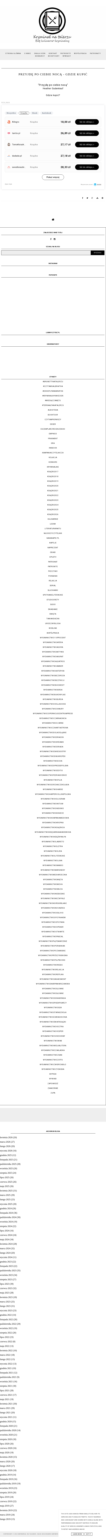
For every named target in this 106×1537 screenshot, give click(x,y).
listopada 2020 (6, 1426)
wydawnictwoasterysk (53, 671)
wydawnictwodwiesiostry (53, 751)
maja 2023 (4, 1293)
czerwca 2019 (6, 1501)
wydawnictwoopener (53, 927)
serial (53, 586)
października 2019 (8, 1483)
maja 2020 (4, 1452)
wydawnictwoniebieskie (53, 894)
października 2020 (8, 1430)
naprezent (53, 548)
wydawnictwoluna (53, 861)
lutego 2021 (5, 1412)
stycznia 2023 (6, 1310)
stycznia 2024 (6, 1257)
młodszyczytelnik (53, 533)
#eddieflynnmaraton (53, 391)
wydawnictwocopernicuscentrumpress (53, 714)
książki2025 (52, 510)
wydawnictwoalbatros (53, 661)
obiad (53, 552)
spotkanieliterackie (53, 595)
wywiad (53, 1079)
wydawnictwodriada (52, 747)
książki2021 (52, 491)
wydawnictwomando (53, 865)
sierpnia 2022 (6, 1333)
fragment (53, 439)
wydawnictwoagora (53, 647)
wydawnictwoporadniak (53, 946)
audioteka (53, 410)
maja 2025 (4, 1186)
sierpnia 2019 (6, 1492)
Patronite (66, 53)
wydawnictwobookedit (53, 685)
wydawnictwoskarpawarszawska (53, 984)
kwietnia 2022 (6, 1350)
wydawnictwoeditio (53, 770)
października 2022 (8, 1324)
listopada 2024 (6, 1213)
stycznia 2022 (6, 1364)
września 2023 (6, 1275)
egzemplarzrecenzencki (53, 429)
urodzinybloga (53, 623)
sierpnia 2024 (6, 1226)
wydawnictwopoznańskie (53, 951)
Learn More (77, 1534)
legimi (53, 524)
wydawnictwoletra (53, 846)
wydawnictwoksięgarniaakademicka (53, 832)
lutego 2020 (5, 1466)
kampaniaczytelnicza (53, 453)
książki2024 (52, 505)
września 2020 (6, 1435)
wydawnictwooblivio (53, 913)
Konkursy (40, 56)
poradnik (52, 576)
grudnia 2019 (6, 1475)
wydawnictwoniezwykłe (53, 898)
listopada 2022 (6, 1319)
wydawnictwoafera (53, 642)
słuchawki (53, 590)
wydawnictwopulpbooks (53, 960)
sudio (53, 604)
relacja (53, 581)
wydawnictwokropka (53, 823)
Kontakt (53, 53)
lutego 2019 (5, 1519)
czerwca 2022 (6, 1341)
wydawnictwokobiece (53, 813)
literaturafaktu (53, 529)
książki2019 (52, 481)
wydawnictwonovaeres (53, 908)
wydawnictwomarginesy (53, 870)
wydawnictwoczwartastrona (53, 728)
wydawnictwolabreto (53, 842)
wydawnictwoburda (53, 699)
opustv (53, 557)
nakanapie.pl (53, 538)
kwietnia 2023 (6, 1297)
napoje (53, 543)
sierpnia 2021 (6, 1386)
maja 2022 (4, 1346)
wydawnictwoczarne (53, 723)
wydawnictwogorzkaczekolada (53, 785)
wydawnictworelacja (53, 970)
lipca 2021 (4, 1390)
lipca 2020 (4, 1444)
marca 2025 (5, 1195)
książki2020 (52, 486)
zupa (53, 1093)
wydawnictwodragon (53, 737)
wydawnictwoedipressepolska (53, 766)
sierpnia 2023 (6, 1279)
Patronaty (95, 53)
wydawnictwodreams (53, 742)
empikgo (53, 434)
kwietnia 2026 (6, 1137)
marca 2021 (5, 1408)
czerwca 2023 (6, 1288)
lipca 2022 (4, 1337)
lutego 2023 (5, 1306)
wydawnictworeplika (53, 974)
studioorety (53, 600)
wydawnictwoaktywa (53, 652)
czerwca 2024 (6, 1235)
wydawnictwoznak (52, 1055)
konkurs (53, 462)
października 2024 (8, 1217)
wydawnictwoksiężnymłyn (53, 837)
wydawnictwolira (53, 851)
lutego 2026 (5, 1146)
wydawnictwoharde (53, 789)
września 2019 (6, 1488)
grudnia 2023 (6, 1261)
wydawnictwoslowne (53, 989)
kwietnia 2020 (6, 1457)
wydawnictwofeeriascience (53, 775)
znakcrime (53, 1088)
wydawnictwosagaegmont (53, 979)
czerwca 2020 (6, 1448)
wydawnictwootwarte (52, 932)
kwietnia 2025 (6, 1190)
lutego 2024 (5, 1253)
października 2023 (8, 1270)
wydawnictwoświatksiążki (53, 1022)
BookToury (53, 56)
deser (53, 424)
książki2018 (52, 476)
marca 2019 (5, 1515)
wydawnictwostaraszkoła (52, 1012)
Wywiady (67, 56)
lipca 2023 (4, 1284)
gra (53, 443)
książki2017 (52, 472)
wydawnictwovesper (52, 1031)
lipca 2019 (4, 1497)
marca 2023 (5, 1301)
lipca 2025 (4, 1177)
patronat (52, 562)
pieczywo (53, 571)
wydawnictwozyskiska (53, 1069)
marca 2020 (5, 1461)
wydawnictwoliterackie (53, 856)
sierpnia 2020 (6, 1439)
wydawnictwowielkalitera (52, 1046)
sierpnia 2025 (6, 1173)
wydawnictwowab (53, 1041)
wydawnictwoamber (53, 666)
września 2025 (6, 1168)
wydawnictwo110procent (53, 638)
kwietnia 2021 (6, 1404)
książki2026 (52, 514)
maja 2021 (4, 1399)
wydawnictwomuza (53, 889)
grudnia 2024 (6, 1208)
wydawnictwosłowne (53, 993)
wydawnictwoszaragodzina (53, 1017)
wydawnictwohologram (53, 799)
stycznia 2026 (6, 1150)
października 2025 (8, 1164)
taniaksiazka (52, 619)
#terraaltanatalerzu (53, 405)
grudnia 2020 (6, 1421)
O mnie (27, 53)
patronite (53, 566)
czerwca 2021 (6, 1395)
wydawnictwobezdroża (53, 676)
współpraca (53, 633)
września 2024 (6, 1221)
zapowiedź (53, 1084)
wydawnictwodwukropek (52, 756)
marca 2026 (5, 1142)
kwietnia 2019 (6, 1510)
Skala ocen (39, 53)
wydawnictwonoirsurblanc (53, 903)
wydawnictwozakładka (53, 1050)
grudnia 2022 (6, 1315)
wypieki (53, 1074)
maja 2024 (4, 1239)
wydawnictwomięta (53, 880)
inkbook (53, 448)
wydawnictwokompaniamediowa (53, 818)
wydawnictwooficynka (52, 922)
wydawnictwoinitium (52, 804)
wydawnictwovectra (53, 1027)
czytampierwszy (53, 419)
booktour (53, 415)
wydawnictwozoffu (53, 1060)
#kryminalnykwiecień (52, 396)
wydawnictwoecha (52, 761)
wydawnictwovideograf (53, 1036)
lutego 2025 (5, 1199)
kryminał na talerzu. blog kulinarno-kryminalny (40, 1534)
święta (52, 614)
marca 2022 (5, 1355)
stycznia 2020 (6, 1470)
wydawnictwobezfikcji (53, 680)
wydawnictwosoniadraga (53, 998)
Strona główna (13, 53)
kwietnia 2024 (6, 1244)
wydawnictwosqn (53, 1008)
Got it (88, 1534)
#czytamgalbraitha (53, 386)
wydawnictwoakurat (52, 657)
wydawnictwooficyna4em (53, 917)
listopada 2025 (6, 1159)
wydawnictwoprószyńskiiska (53, 955)
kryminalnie (53, 467)
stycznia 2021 (6, 1417)
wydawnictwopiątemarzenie (53, 941)
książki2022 (52, 495)
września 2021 (6, 1381)
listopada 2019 (6, 1479)
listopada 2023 (6, 1266)
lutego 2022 (5, 1359)
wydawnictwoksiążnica (53, 827)
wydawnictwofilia (53, 780)
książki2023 (52, 500)
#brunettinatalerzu (53, 382)
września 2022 (6, 1328)
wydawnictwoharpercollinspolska (53, 794)
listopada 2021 (6, 1373)
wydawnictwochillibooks (53, 704)
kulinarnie (53, 519)
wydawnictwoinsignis (53, 808)
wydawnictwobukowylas (52, 695)
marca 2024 (5, 1248)
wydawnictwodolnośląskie (53, 733)
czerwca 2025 (6, 1182)
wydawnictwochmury (53, 709)
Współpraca (80, 53)
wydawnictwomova (53, 884)
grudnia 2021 (6, 1368)
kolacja (53, 457)
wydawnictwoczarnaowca (52, 718)
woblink (53, 628)
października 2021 (8, 1377)
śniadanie (53, 609)
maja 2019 (4, 1506)
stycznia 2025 (6, 1204)
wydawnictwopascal (52, 937)
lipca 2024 (4, 1230)
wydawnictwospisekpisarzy (53, 1003)
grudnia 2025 (6, 1155)
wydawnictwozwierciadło (53, 1064)
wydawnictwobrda (52, 690)
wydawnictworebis (53, 965)
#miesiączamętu (53, 400)
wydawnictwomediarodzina (53, 875)
